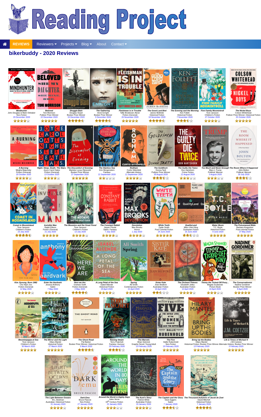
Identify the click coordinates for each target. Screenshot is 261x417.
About (101, 44)
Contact (119, 44)
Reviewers (47, 44)
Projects (69, 44)
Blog (86, 44)
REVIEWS (21, 44)
